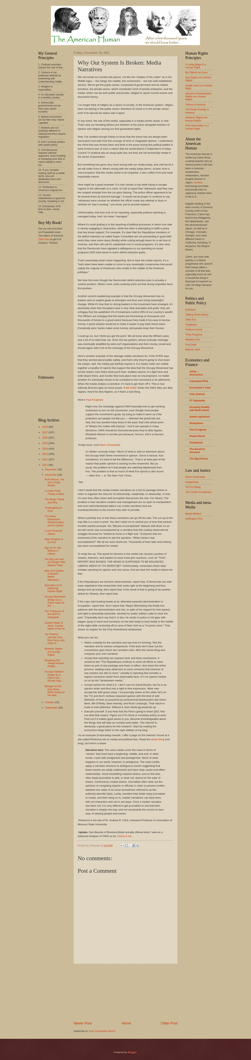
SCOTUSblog (193, 486)
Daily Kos (190, 319)
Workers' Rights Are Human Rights (53, 651)
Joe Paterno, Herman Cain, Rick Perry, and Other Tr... (55, 639)
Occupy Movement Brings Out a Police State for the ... (55, 601)
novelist (198, 182)
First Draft (190, 344)
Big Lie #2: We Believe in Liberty (53, 550)
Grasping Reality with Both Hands (199, 409)
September (51, 707)
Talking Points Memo (197, 314)
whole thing (157, 739)
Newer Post (83, 1023)
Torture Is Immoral (195, 104)
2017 (45, 432)
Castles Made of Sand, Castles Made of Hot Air (55, 625)
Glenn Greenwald (109, 444)
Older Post (169, 1023)
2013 (45, 453)
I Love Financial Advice (53, 532)
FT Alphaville (197, 400)
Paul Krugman (94, 399)
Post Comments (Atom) (102, 1031)
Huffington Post (194, 518)
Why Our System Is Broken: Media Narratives (54, 575)
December (51, 469)
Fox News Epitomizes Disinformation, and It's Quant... (55, 521)
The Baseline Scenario (197, 451)
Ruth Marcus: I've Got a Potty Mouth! (54, 482)
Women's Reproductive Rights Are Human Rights (198, 96)
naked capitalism (199, 416)
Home (126, 1023)
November (51, 474)
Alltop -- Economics (196, 373)
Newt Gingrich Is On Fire (54, 541)
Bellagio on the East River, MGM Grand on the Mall (55, 691)
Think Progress (193, 334)
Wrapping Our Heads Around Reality (54, 663)
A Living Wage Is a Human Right (195, 66)
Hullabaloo (191, 324)
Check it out (124, 836)
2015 (45, 443)
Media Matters (193, 513)
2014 (45, 448)
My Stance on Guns (196, 72)
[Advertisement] (125, 992)
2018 (45, 426)
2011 (45, 464)
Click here (43, 239)
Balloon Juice (192, 349)
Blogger (132, 1052)
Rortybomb (196, 442)
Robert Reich (197, 436)
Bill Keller (131, 387)
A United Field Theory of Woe (54, 492)
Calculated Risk (198, 381)
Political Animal (193, 329)
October (50, 702)
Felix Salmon (197, 394)
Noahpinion (196, 423)
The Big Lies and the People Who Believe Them (55, 562)
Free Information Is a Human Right (197, 127)
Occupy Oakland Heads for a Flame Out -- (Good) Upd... (54, 676)
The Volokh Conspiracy (198, 492)
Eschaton (190, 309)
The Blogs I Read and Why (54, 501)
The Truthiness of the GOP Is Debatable (54, 614)
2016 (45, 437)
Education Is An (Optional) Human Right (53, 588)
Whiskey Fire (192, 339)
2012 (45, 459)
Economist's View (200, 387)
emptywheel (192, 482)
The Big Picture (198, 458)
